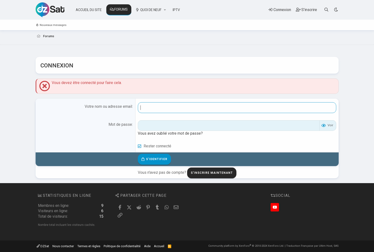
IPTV (176, 10)
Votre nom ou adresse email (108, 106)
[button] (165, 10)
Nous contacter (63, 246)
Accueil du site (89, 10)
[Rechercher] (326, 9)
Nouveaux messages (53, 25)
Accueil (159, 246)
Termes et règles (88, 246)
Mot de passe (120, 124)
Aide (147, 246)
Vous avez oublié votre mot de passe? (170, 133)
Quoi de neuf (150, 10)
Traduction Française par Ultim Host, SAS (312, 245)
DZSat (43, 246)
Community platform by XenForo (246, 245)
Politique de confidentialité (122, 246)
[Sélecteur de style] (336, 9)
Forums (121, 9)
